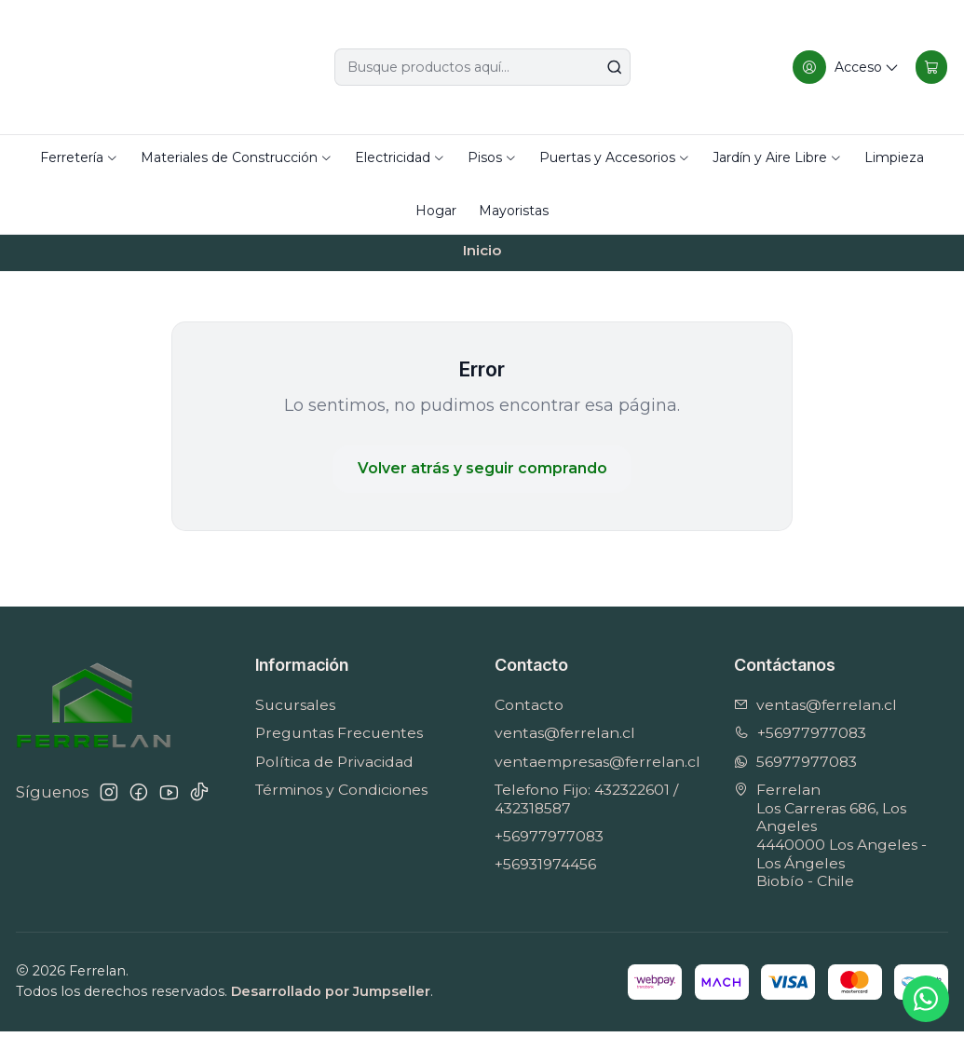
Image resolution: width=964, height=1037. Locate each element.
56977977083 (795, 767)
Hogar (435, 210)
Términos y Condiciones (341, 795)
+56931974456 (545, 871)
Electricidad (400, 157)
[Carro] (930, 67)
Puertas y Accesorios (614, 157)
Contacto (529, 711)
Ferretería (79, 157)
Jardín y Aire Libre (777, 157)
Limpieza (894, 157)
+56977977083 (549, 842)
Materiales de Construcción (237, 157)
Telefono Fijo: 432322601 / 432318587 (586, 804)
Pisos (492, 157)
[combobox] (482, 67)
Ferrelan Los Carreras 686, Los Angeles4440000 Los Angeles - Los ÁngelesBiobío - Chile (830, 840)
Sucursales (295, 711)
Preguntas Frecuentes (339, 739)
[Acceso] (844, 67)
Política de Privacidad (334, 767)
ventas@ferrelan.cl (565, 739)
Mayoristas (514, 210)
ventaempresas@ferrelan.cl (597, 767)
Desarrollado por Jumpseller (330, 997)
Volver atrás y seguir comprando (482, 475)
